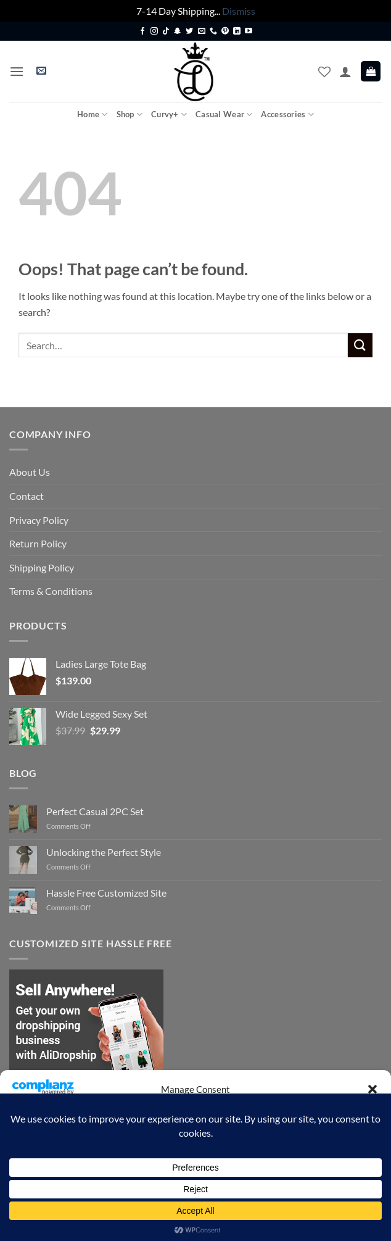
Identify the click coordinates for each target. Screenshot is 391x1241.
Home (92, 114)
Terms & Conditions (51, 591)
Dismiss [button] (238, 11)
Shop (129, 114)
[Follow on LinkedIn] (237, 31)
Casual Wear (224, 114)
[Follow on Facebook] (142, 31)
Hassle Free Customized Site (106, 893)
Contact (26, 496)
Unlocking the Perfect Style (103, 852)
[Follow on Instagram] (154, 31)
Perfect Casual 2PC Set (95, 811)
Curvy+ (169, 114)
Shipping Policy (41, 567)
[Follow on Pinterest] (225, 31)
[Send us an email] (201, 31)
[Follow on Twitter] (189, 31)
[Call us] (213, 31)
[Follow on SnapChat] (177, 31)
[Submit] (360, 345)
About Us (29, 472)
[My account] (345, 71)
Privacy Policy (38, 520)
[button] (372, 1089)
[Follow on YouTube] (248, 31)
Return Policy (38, 543)
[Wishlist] (324, 71)
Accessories (287, 114)
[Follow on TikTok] (166, 31)
